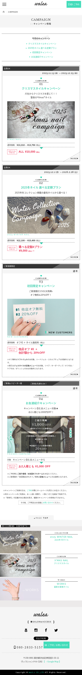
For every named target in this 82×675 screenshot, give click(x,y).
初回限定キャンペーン (42, 52)
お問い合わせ (48, 502)
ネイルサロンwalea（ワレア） (41, 3)
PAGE (41, 518)
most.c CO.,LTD (36, 672)
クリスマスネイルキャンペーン (42, 43)
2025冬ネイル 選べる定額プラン (42, 47)
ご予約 (29, 490)
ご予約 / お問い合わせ (56, 644)
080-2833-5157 (28, 647)
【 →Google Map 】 (52, 661)
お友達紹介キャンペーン (42, 56)
